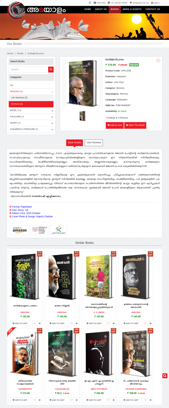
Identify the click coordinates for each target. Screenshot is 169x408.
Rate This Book (135, 125)
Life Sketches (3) (19, 98)
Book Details (74, 142)
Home (10, 53)
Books (20, 53)
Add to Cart (114, 125)
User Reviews (94, 142)
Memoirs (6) (17, 104)
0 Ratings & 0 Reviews (117, 118)
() (139, 3)
